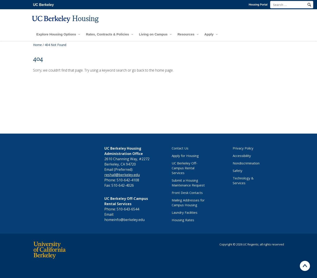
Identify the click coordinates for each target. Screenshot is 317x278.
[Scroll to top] (304, 265)
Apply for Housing (185, 155)
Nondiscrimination (246, 163)
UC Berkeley (43, 5)
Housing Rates (183, 220)
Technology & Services (243, 180)
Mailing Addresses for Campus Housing (188, 202)
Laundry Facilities (184, 212)
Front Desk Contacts (187, 192)
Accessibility (242, 155)
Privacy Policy (243, 148)
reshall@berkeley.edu (122, 174)
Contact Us (180, 148)
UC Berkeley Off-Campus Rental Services (184, 168)
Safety (237, 170)
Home (37, 45)
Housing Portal (258, 4)
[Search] (309, 4)
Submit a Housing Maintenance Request (188, 182)
